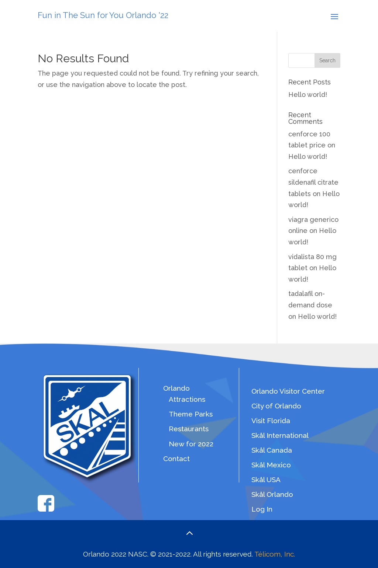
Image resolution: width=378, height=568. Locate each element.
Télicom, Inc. (274, 554)
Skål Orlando (272, 494)
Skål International (280, 435)
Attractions (187, 399)
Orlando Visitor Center (288, 391)
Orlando (176, 388)
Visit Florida (270, 421)
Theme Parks (191, 414)
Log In (261, 509)
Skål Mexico (271, 465)
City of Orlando (276, 406)
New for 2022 (191, 444)
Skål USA (266, 479)
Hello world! (307, 94)
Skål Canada (271, 450)
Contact (176, 458)
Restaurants (189, 429)
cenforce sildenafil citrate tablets (313, 182)
